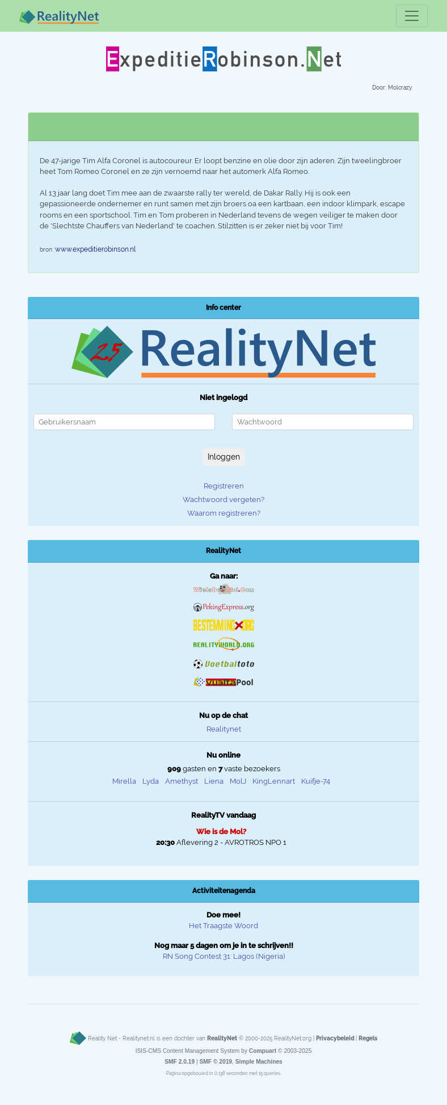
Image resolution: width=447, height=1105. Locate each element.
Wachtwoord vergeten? (223, 499)
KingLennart (273, 781)
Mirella (124, 781)
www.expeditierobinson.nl (95, 249)
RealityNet (222, 1038)
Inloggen (224, 456)
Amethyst (181, 781)
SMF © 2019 (215, 1062)
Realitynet (223, 729)
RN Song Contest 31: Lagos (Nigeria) (224, 956)
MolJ (238, 781)
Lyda (150, 781)
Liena (214, 781)
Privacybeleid (335, 1038)
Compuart (262, 1051)
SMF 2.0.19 (180, 1062)
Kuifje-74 (315, 781)
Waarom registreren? (223, 513)
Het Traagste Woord (223, 925)
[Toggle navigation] (412, 16)
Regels (368, 1038)
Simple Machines (258, 1062)
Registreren (224, 486)
